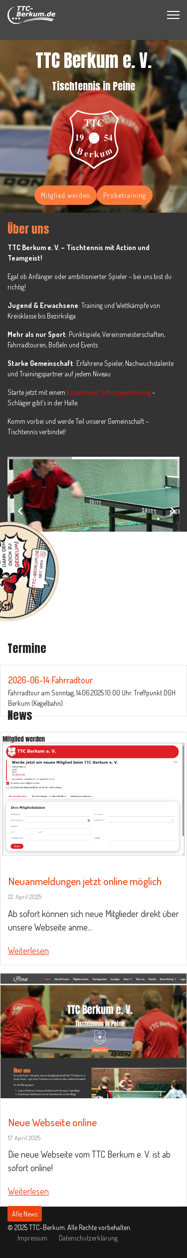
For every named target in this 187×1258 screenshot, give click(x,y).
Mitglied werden (65, 196)
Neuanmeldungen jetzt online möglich (85, 881)
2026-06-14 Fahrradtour (50, 679)
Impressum (32, 1238)
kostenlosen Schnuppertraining (109, 392)
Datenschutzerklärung (88, 1238)
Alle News (24, 1214)
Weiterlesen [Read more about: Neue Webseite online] (28, 1191)
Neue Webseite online (52, 1122)
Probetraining (124, 196)
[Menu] (173, 15)
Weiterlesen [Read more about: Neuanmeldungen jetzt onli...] (28, 950)
